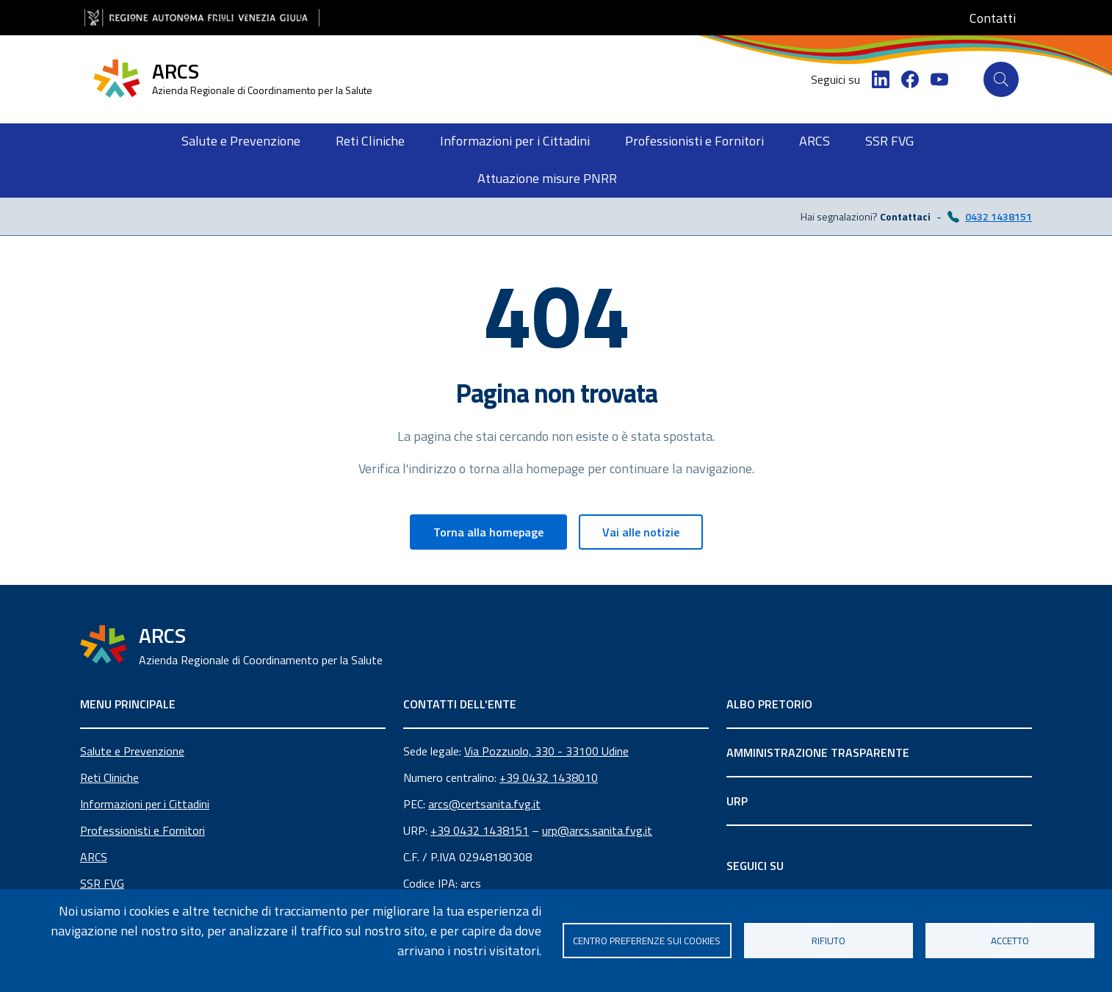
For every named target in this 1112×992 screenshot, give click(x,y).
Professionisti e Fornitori (142, 830)
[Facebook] (910, 79)
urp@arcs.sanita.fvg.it (597, 830)
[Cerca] (1001, 79)
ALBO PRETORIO (769, 704)
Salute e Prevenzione (132, 751)
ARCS (93, 857)
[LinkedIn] (880, 79)
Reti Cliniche (109, 777)
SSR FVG (102, 883)
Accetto (1010, 940)
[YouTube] (939, 79)
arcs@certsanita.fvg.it (484, 804)
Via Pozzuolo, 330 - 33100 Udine (546, 751)
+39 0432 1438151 (479, 830)
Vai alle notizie (640, 532)
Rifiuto (828, 940)
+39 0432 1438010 (548, 777)
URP (737, 801)
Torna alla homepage (488, 532)
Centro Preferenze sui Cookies (647, 940)
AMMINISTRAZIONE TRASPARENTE (817, 752)
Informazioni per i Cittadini (144, 804)
